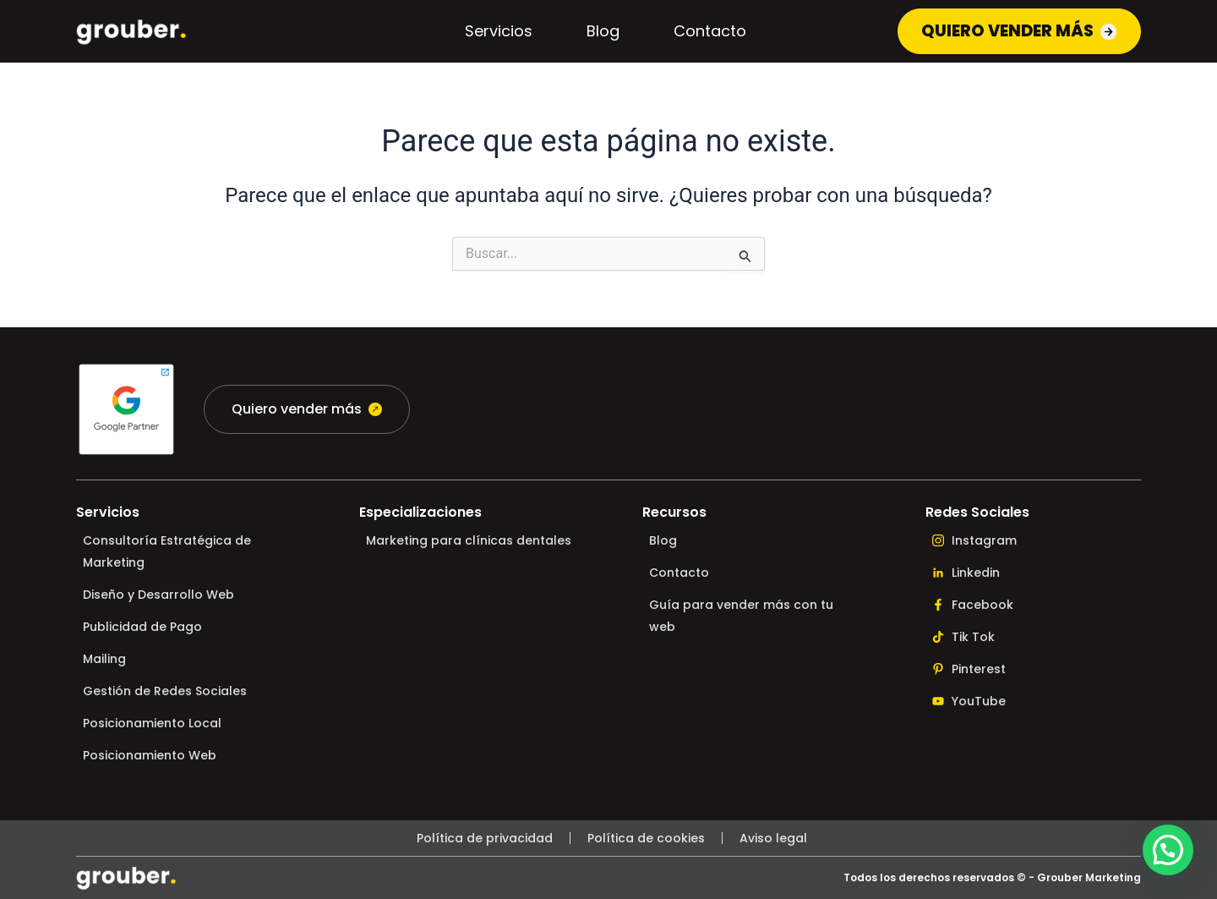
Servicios (492, 32)
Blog (596, 32)
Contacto (703, 32)
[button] (1168, 850)
